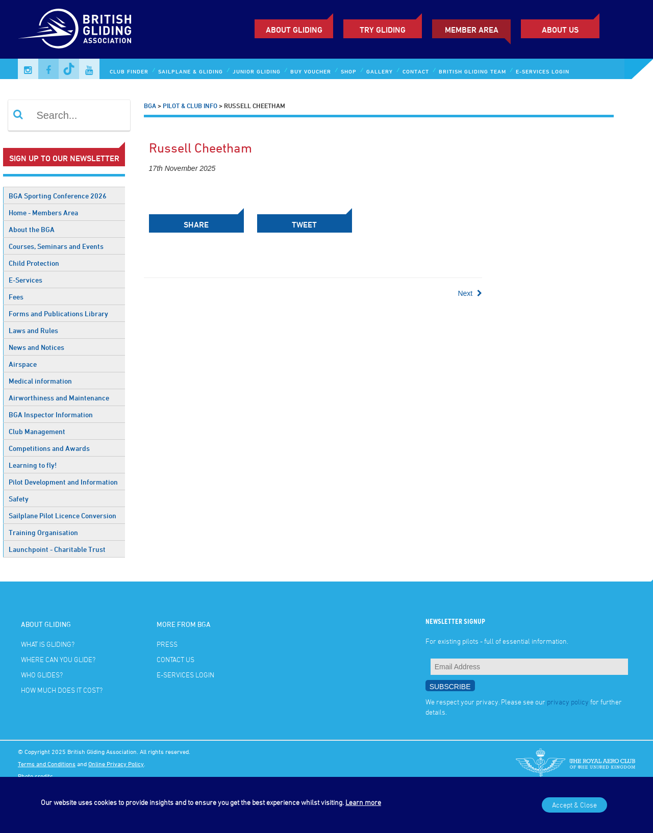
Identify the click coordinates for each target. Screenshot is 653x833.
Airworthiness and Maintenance (59, 397)
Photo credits (35, 775)
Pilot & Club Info (190, 106)
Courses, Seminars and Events (56, 246)
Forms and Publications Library (58, 313)
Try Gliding (383, 29)
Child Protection (34, 263)
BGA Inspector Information (51, 414)
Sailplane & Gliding (190, 71)
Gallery (379, 71)
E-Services (25, 279)
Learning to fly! (33, 465)
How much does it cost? (62, 690)
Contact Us (175, 659)
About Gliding (294, 29)
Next (470, 293)
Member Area (471, 29)
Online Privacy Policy (116, 763)
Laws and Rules (33, 330)
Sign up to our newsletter (64, 158)
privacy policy (568, 701)
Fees (16, 296)
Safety (19, 498)
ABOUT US (560, 29)
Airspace (23, 364)
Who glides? (42, 674)
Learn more (363, 802)
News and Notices (36, 347)
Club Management (37, 431)
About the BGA (32, 229)
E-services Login (542, 71)
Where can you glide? (58, 659)
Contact (416, 71)
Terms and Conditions (47, 763)
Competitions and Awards (49, 448)
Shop (349, 71)
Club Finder (129, 71)
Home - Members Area (43, 212)
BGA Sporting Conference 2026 (58, 195)
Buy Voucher (310, 71)
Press (167, 644)
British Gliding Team (472, 71)
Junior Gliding (257, 71)
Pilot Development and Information (63, 481)
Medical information (40, 380)
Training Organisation (43, 532)
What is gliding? (47, 644)
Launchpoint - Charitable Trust (57, 549)
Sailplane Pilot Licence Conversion (62, 515)
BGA (150, 106)
